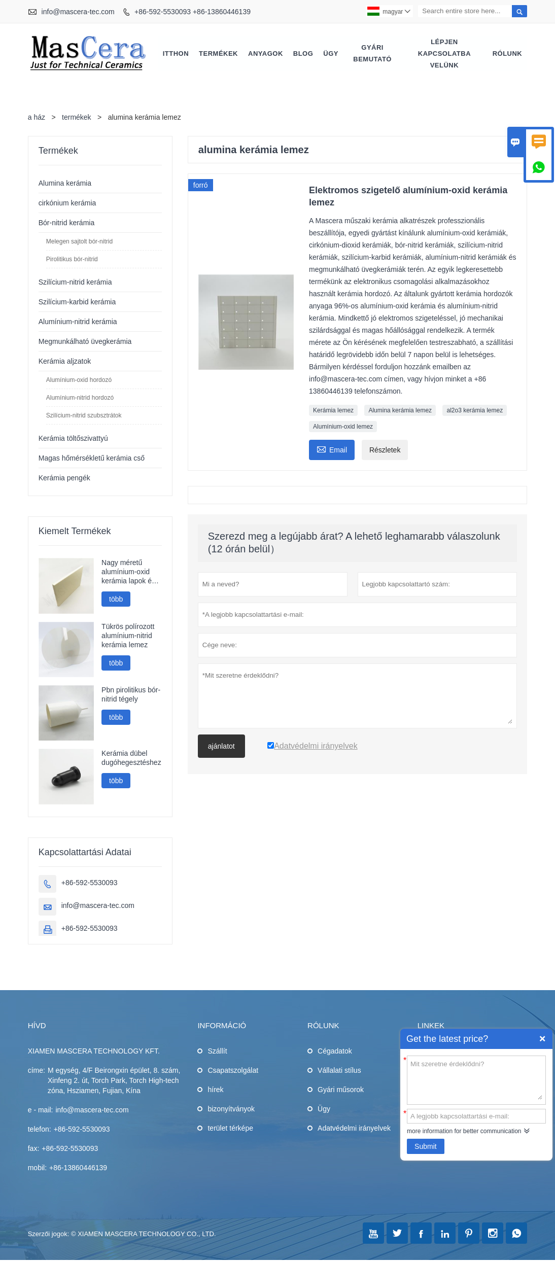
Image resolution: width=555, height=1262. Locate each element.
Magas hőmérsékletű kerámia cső (92, 458)
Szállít (217, 1051)
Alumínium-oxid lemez (343, 427)
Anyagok (265, 53)
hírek (215, 1090)
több (116, 599)
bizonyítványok (231, 1109)
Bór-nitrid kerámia (66, 223)
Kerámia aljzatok (65, 362)
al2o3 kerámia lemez (474, 410)
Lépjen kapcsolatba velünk (444, 53)
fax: (34, 1149)
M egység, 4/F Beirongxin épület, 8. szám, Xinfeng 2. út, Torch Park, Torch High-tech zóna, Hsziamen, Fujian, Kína (114, 1081)
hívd (37, 1026)
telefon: (39, 1130)
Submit (425, 1146)
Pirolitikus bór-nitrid (72, 259)
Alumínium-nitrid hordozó (80, 398)
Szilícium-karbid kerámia (77, 302)
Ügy (330, 53)
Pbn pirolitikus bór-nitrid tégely (130, 695)
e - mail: (40, 1110)
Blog (303, 53)
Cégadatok (335, 1051)
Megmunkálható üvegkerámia (85, 342)
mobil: (37, 1168)
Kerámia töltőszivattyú (73, 439)
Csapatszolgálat (232, 1071)
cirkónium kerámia (67, 203)
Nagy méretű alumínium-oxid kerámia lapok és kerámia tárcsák (128, 572)
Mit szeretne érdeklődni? (476, 1079)
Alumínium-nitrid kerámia (78, 322)
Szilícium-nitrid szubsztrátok (84, 415)
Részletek (384, 450)
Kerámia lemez (333, 410)
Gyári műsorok (341, 1090)
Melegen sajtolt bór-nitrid (79, 242)
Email (332, 449)
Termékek (218, 53)
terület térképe (230, 1129)
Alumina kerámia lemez (400, 410)
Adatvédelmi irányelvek (354, 1129)
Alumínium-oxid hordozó (79, 380)
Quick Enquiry (542, 1039)
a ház (36, 118)
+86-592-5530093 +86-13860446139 (192, 12)
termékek (76, 118)
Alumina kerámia (65, 184)
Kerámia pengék (64, 478)
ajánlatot (221, 747)
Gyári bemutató (372, 53)
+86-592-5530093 (89, 883)
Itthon (176, 53)
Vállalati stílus (339, 1071)
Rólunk (508, 53)
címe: (36, 1071)
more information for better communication (464, 1131)
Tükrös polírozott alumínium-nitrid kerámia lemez (127, 636)
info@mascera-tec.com (78, 12)
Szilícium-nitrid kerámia (75, 282)
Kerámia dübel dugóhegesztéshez (131, 758)
